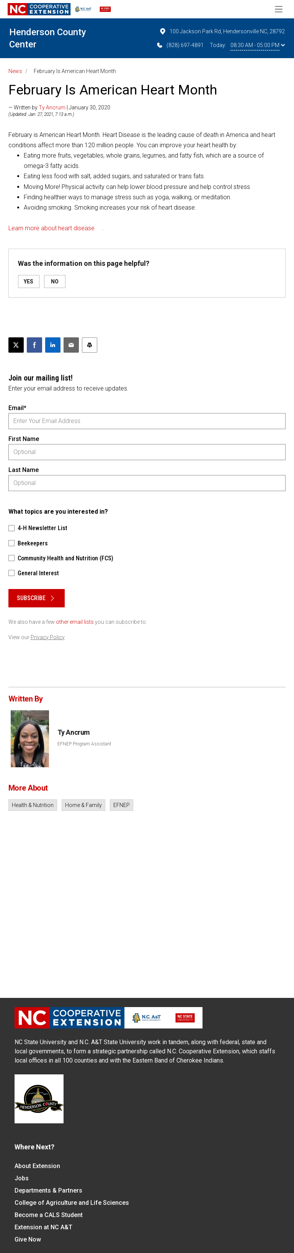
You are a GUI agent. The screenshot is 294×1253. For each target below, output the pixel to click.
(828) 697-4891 (180, 45)
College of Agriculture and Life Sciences (72, 1202)
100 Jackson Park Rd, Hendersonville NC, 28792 (222, 31)
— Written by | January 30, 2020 (59, 107)
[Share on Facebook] (34, 345)
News (15, 71)
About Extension (37, 1166)
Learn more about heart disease (51, 228)
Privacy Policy (48, 637)
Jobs (22, 1178)
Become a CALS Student (49, 1215)
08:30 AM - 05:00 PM (257, 45)
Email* (17, 408)
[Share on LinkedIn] (52, 345)
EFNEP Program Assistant (84, 744)
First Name (23, 439)
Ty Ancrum (52, 107)
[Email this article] (71, 345)
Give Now (28, 1239)
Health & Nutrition (33, 805)
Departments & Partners (48, 1190)
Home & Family (83, 805)
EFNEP (121, 805)
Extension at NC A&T (43, 1227)
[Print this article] (89, 345)
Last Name (23, 470)
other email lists (75, 622)
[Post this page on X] (16, 345)
